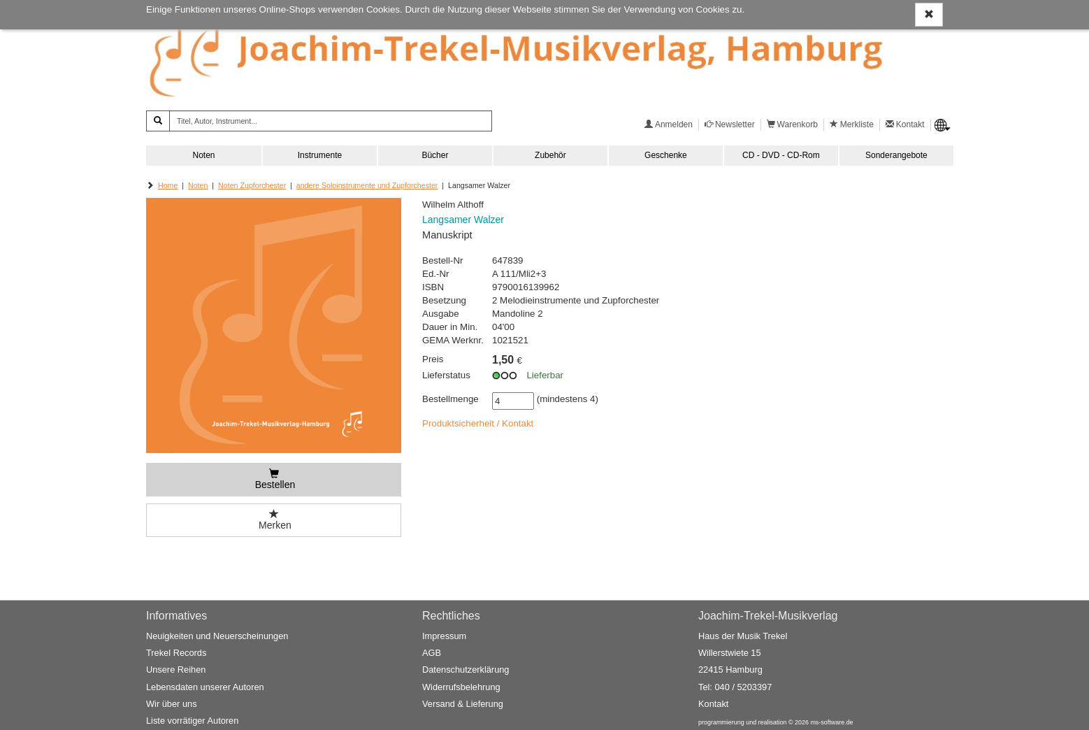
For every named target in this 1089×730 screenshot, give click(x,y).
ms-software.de (831, 723)
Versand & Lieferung (462, 704)
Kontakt (713, 704)
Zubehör (550, 155)
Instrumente (320, 155)
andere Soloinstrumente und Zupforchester (367, 185)
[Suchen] (158, 120)
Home (168, 185)
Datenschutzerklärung (465, 670)
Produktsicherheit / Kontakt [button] (477, 423)
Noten (203, 155)
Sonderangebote (896, 155)
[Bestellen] (273, 479)
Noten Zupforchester (252, 185)
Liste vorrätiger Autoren (192, 721)
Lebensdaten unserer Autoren (205, 687)
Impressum (444, 636)
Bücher (434, 155)
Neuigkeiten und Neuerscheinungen (217, 636)
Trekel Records (176, 653)
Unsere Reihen (175, 670)
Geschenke (665, 155)
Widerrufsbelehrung (461, 687)
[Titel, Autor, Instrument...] (330, 120)
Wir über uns (171, 704)
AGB (431, 653)
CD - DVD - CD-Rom (781, 155)
